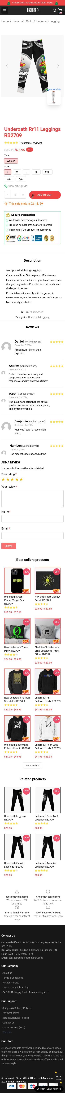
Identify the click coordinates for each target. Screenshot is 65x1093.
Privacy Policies (10, 982)
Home (5, 21)
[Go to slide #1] (23, 115)
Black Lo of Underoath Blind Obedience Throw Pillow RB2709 (47, 651)
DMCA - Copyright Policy (15, 987)
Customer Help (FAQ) (13, 1027)
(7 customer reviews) (30, 143)
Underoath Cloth (22, 21)
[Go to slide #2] (41, 115)
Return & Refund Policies (15, 1017)
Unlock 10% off (58, 1078)
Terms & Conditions (12, 977)
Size (6, 166)
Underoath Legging (48, 21)
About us (7, 973)
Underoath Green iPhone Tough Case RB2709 (14, 600)
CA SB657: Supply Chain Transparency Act (25, 992)
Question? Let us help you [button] (49, 1089)
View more (32, 765)
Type (7, 155)
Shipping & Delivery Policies (16, 1008)
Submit (8, 546)
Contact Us (8, 1022)
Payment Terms (10, 1013)
